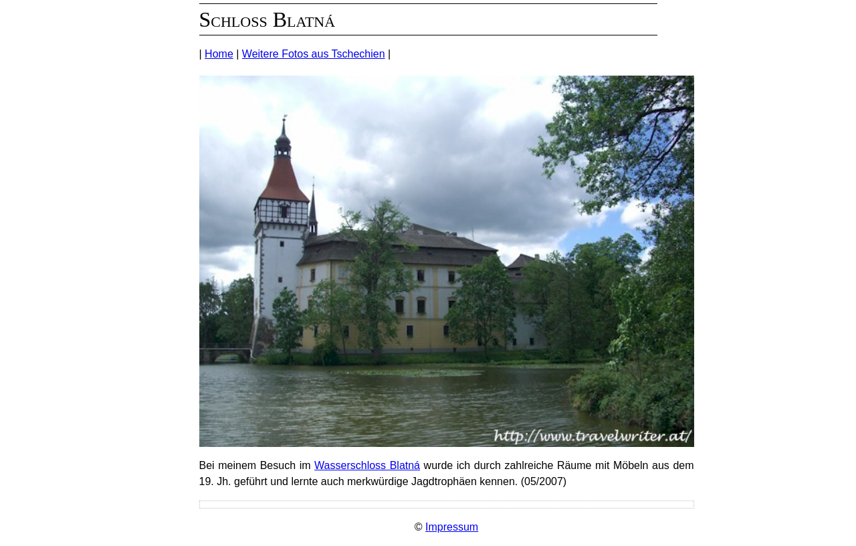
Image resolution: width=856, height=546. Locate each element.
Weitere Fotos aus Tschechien (313, 54)
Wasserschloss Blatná (367, 465)
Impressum (451, 527)
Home (219, 54)
